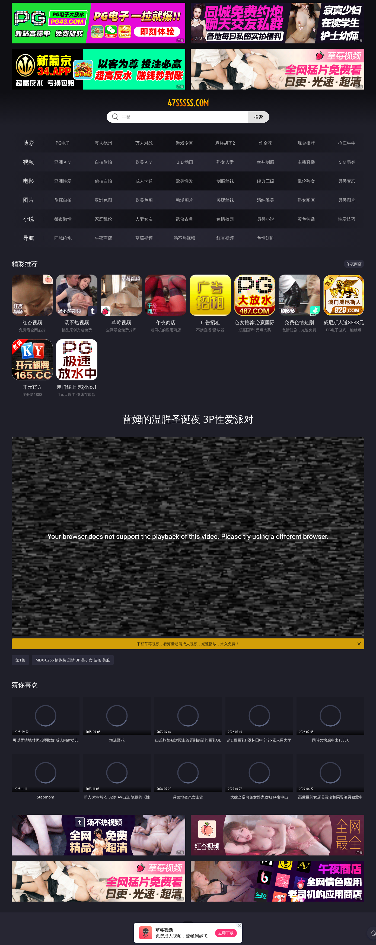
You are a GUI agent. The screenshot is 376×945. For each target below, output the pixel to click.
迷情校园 (225, 219)
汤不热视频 (184, 238)
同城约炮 (63, 238)
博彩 (28, 143)
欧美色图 (144, 200)
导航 (28, 237)
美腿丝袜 (225, 200)
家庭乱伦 (103, 219)
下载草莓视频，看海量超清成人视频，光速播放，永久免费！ (249, 644)
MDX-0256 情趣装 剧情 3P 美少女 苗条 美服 (73, 660)
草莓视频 (144, 238)
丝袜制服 (265, 162)
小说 (28, 218)
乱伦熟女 (306, 181)
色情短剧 (265, 238)
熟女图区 (306, 200)
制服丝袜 (225, 181)
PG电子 (63, 143)
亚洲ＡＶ (63, 162)
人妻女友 (144, 219)
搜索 (258, 117)
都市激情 (63, 219)
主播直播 (306, 162)
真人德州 (103, 143)
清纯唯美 (265, 200)
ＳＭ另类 (346, 162)
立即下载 (226, 933)
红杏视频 (225, 238)
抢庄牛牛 (346, 143)
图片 (28, 199)
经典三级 (265, 181)
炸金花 (265, 143)
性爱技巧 (346, 219)
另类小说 (265, 219)
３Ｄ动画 (184, 162)
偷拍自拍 (103, 181)
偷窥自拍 (63, 200)
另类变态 (346, 181)
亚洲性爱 (63, 181)
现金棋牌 (306, 143)
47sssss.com (188, 103)
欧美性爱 (184, 181)
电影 (28, 180)
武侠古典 (184, 219)
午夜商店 (103, 238)
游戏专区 (184, 143)
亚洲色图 (103, 200)
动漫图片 (184, 200)
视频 (28, 162)
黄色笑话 (306, 219)
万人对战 (144, 143)
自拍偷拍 (103, 162)
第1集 (20, 660)
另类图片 (346, 200)
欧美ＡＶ (144, 162)
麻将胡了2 (225, 143)
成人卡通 (144, 181)
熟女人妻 (225, 162)
